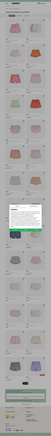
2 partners (27, 214)
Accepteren (15, 230)
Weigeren (26, 230)
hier (16, 223)
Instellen (36, 230)
